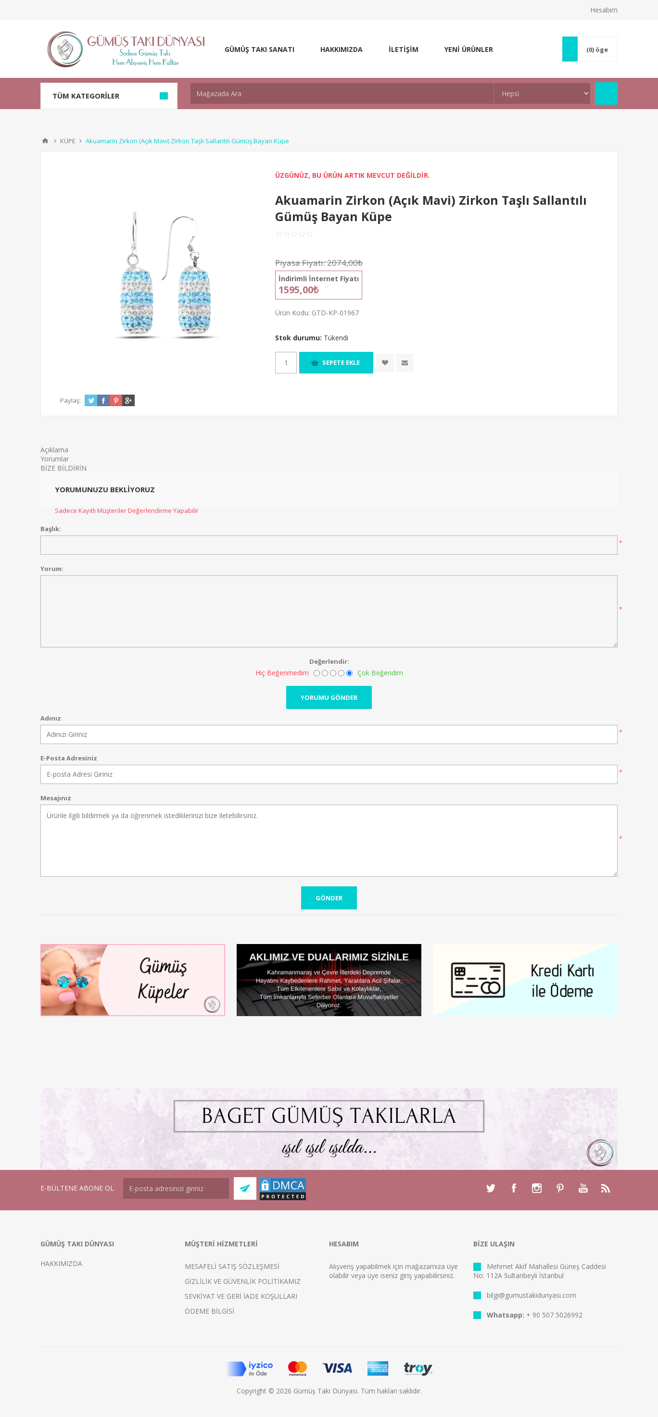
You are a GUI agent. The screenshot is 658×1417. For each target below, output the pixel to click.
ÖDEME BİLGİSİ (209, 1311)
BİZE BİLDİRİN (63, 467)
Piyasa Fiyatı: (300, 262)
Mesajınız (55, 798)
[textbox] (342, 93)
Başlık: (50, 528)
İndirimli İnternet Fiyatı (318, 278)
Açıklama (54, 449)
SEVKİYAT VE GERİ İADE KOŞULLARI (241, 1296)
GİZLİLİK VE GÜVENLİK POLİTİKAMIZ (243, 1281)
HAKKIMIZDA (61, 1263)
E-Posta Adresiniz (68, 758)
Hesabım (604, 9)
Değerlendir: (329, 661)
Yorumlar (54, 458)
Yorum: (51, 568)
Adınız (50, 718)
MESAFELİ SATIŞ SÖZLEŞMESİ (232, 1266)
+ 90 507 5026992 (554, 1314)
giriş (406, 1275)
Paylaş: (70, 400)
